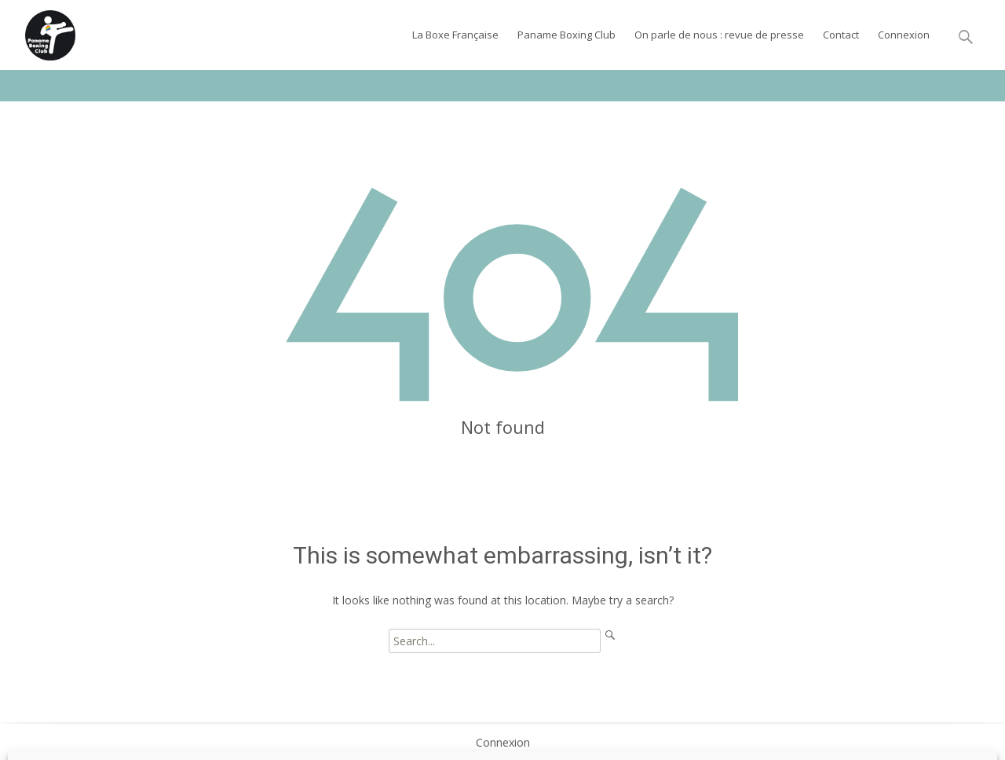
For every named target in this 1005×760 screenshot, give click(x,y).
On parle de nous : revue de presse (719, 35)
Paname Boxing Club (566, 35)
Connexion (904, 35)
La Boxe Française (455, 35)
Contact (841, 35)
